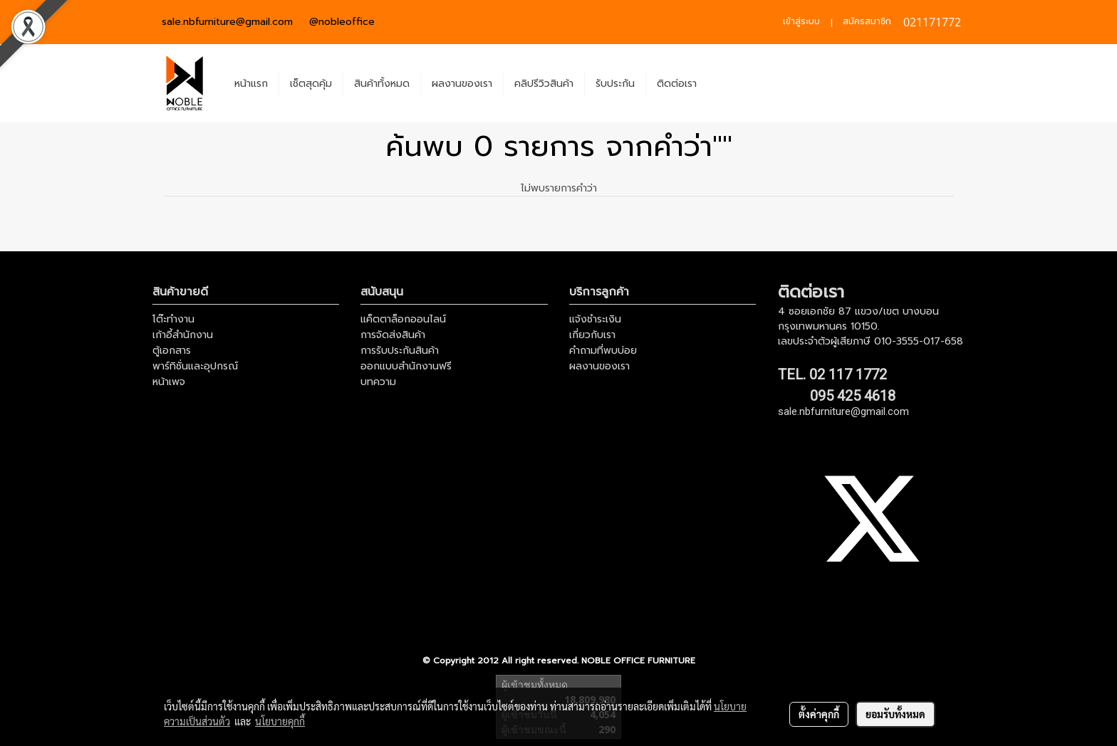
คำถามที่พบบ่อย (603, 350)
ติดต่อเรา (677, 83)
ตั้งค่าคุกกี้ (819, 714)
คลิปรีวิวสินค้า (543, 83)
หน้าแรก (251, 83)
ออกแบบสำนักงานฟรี (406, 366)
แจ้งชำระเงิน (595, 319)
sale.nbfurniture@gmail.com (227, 21)
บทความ (378, 381)
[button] (720, 83)
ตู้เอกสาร (171, 350)
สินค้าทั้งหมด (382, 83)
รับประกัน (615, 83)
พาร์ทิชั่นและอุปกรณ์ (195, 366)
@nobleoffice (342, 21)
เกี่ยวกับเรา (592, 334)
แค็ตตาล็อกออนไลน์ (403, 319)
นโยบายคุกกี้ (280, 721)
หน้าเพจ (168, 381)
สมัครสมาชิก (867, 21)
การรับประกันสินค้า (399, 350)
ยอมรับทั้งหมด (895, 714)
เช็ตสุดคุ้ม (311, 83)
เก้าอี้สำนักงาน (182, 334)
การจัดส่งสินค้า (392, 334)
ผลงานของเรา (462, 83)
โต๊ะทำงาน (173, 319)
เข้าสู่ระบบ (801, 21)
